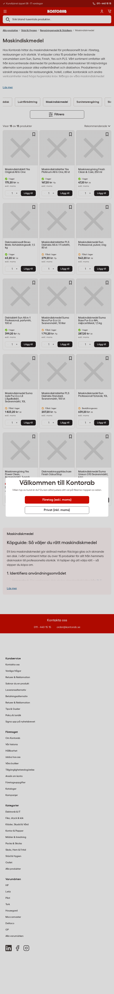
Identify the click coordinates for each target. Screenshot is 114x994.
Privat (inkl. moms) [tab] (57, 510)
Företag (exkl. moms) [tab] (57, 499)
